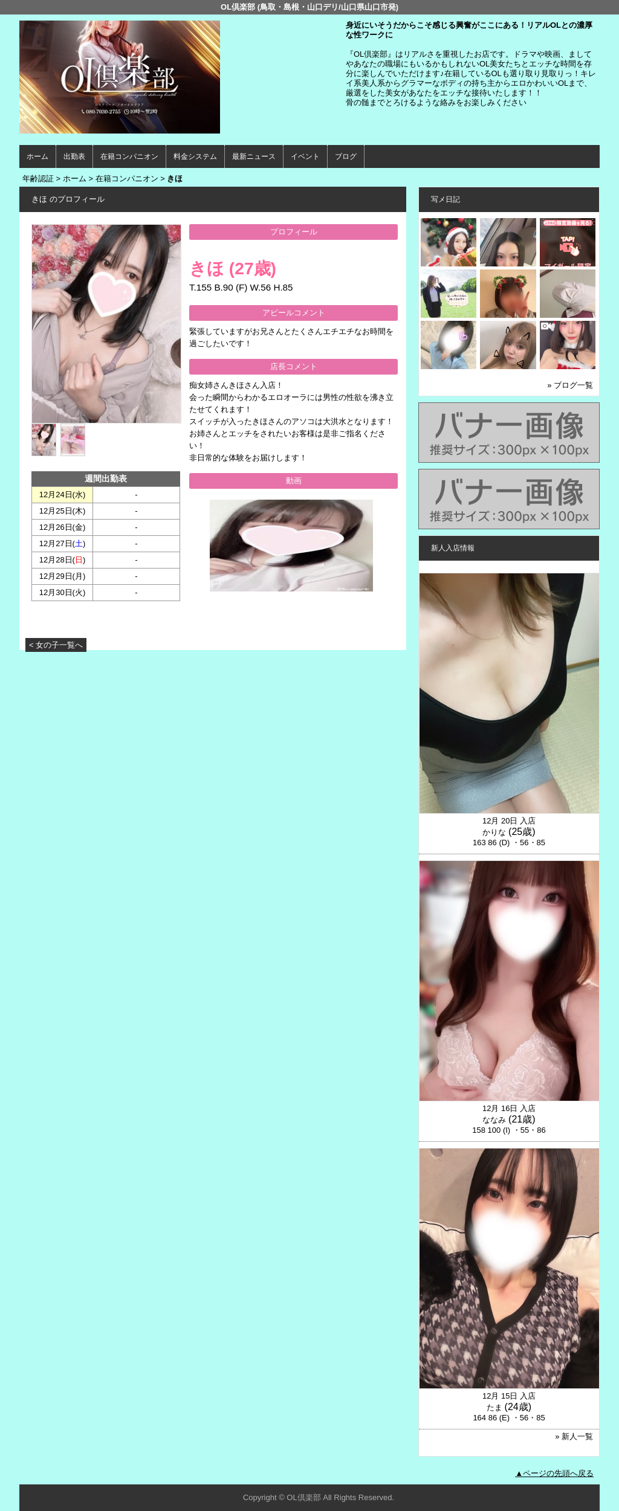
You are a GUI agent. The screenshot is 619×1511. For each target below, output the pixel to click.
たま (494, 1407)
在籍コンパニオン (129, 156)
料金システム (195, 156)
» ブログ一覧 (570, 385)
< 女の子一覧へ (56, 644)
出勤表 (74, 156)
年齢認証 (38, 178)
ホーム (37, 156)
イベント (305, 156)
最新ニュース (254, 156)
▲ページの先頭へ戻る (554, 1473)
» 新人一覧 (574, 1436)
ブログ (346, 156)
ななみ (494, 1119)
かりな (494, 832)
